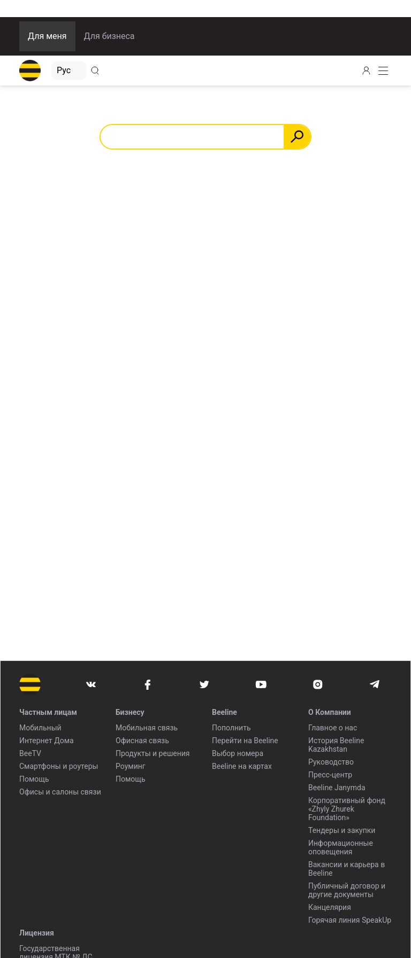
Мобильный (40, 727)
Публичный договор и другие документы (346, 890)
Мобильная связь (147, 727)
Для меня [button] (47, 36)
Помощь (34, 779)
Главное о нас (332, 727)
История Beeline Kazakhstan (336, 744)
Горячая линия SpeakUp (349, 920)
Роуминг (131, 766)
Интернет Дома (46, 740)
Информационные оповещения (340, 847)
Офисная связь (142, 740)
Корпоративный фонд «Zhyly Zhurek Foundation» (346, 809)
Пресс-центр (330, 774)
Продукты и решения (152, 753)
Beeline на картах (242, 766)
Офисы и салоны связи (60, 792)
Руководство (331, 762)
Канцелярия (329, 907)
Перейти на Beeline (245, 740)
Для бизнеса (109, 36)
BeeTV (30, 753)
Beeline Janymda (337, 787)
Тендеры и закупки (341, 830)
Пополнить (231, 727)
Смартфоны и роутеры (58, 766)
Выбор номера (237, 753)
